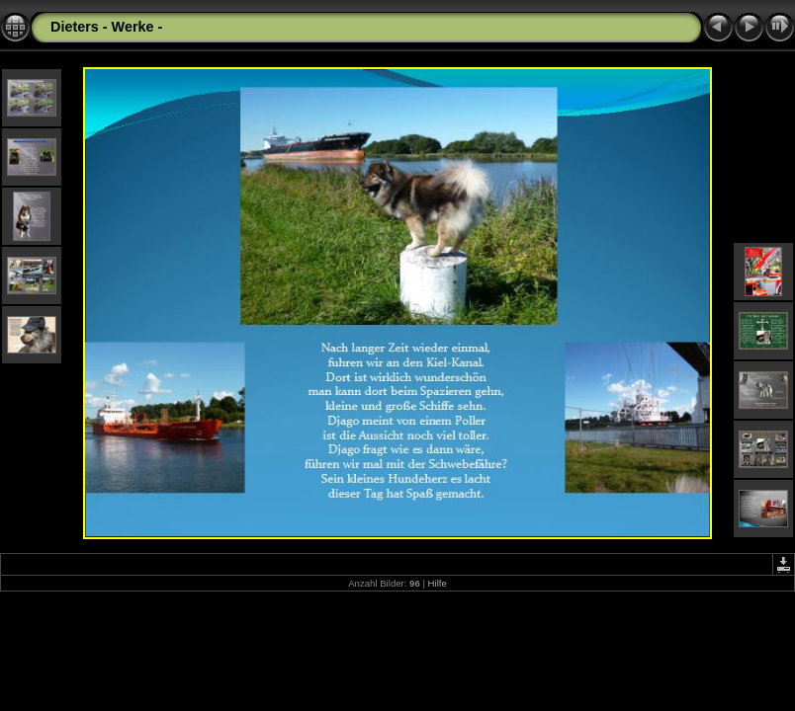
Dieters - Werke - (106, 27)
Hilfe (437, 583)
